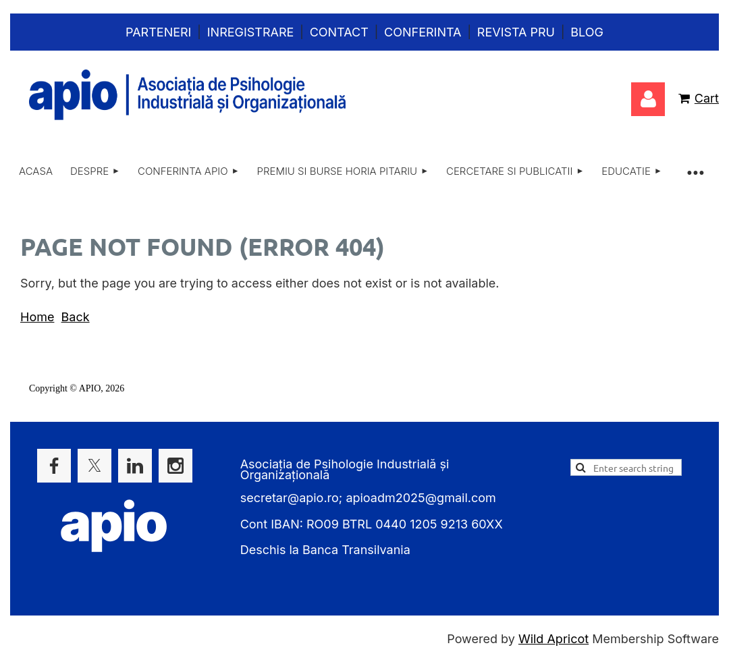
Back (75, 317)
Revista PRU (516, 32)
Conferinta (422, 32)
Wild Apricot (553, 639)
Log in (648, 99)
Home (37, 317)
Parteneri (158, 32)
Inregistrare (250, 32)
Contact (339, 32)
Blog (586, 32)
